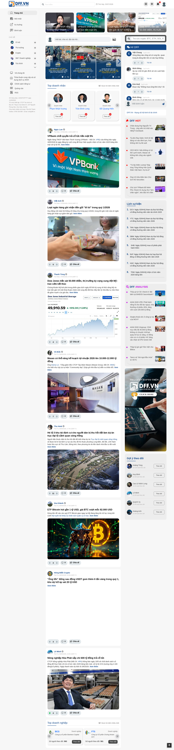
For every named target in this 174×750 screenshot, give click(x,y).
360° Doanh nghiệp (23, 58)
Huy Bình (136, 474)
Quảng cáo (19, 88)
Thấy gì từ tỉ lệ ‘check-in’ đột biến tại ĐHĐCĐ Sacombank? (142, 293)
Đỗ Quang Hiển (107, 109)
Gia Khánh (59, 503)
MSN (112, 365)
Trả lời (149, 63)
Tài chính (19, 63)
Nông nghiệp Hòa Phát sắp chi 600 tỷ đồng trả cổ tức (76, 658)
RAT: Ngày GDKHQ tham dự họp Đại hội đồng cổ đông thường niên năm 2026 (146, 255)
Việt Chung (137, 52)
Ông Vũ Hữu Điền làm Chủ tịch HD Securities (140, 178)
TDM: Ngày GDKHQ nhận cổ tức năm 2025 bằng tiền (145, 273)
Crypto (18, 53)
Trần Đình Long (82, 109)
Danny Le (55, 365)
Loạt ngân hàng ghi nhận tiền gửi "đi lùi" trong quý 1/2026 (121, 29)
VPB (97, 140)
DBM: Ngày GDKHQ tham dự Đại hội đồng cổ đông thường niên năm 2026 (147, 237)
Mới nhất (17, 19)
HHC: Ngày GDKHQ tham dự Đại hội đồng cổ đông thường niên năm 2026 (146, 264)
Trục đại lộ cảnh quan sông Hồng (104, 439)
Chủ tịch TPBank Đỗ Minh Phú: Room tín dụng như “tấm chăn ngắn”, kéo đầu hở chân (142, 190)
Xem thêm (65, 145)
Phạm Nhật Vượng (58, 109)
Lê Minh (57, 651)
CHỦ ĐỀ (12, 37)
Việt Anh (58, 201)
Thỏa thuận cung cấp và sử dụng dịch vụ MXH (25, 78)
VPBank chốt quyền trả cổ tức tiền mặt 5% (70, 136)
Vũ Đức (57, 352)
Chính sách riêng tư (22, 84)
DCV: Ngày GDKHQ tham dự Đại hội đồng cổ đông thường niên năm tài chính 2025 (146, 211)
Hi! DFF (133, 47)
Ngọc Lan (58, 129)
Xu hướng (18, 25)
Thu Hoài (58, 426)
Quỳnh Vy (136, 502)
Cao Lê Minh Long (140, 484)
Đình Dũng (137, 97)
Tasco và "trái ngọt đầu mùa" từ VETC (141, 358)
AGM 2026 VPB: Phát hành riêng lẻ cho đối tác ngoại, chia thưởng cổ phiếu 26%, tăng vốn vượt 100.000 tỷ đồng (142, 306)
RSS (16, 93)
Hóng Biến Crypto (62, 573)
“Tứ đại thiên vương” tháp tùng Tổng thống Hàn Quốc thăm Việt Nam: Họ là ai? (140, 167)
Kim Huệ (136, 84)
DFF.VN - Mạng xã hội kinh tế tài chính (142, 113)
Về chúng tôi (19, 73)
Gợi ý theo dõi (135, 458)
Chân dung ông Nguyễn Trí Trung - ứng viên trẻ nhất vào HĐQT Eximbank (141, 128)
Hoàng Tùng (138, 465)
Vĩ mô (17, 42)
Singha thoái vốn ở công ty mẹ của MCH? (142, 318)
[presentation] (48, 22)
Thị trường (19, 48)
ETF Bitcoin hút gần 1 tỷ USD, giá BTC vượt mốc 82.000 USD (80, 509)
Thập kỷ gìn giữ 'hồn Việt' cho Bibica (141, 348)
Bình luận (18, 30)
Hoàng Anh (137, 511)
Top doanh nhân (57, 85)
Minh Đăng (137, 68)
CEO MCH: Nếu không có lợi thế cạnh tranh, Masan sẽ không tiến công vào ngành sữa (141, 154)
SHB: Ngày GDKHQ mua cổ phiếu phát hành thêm (146, 246)
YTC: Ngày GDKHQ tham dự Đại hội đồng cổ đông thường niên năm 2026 (146, 220)
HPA (80, 661)
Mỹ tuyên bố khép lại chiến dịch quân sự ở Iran (70, 516)
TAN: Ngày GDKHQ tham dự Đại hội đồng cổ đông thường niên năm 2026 (146, 228)
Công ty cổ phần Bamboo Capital (67, 735)
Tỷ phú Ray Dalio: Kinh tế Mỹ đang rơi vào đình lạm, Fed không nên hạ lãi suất (141, 140)
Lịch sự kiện (134, 204)
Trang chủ (18, 13)
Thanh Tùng (59, 274)
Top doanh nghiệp (58, 722)
